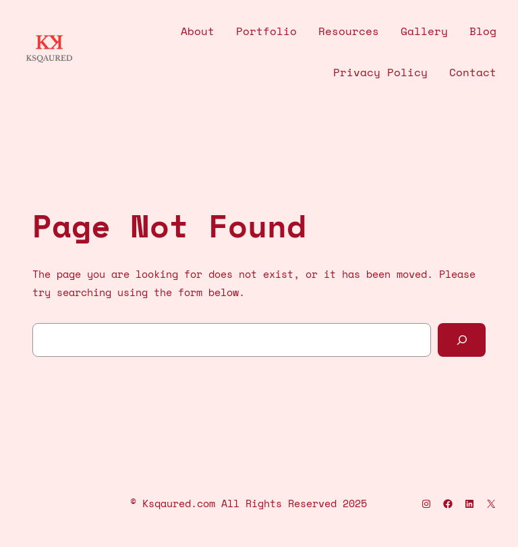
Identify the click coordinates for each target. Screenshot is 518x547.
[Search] (462, 339)
